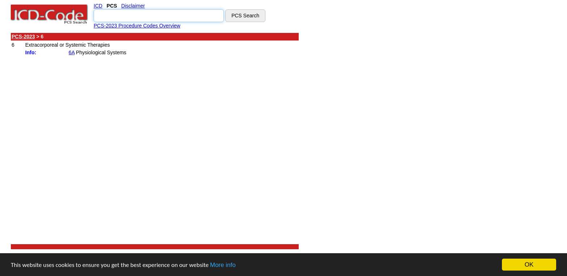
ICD (98, 6)
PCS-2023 (23, 36)
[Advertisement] (363, 140)
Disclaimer (133, 6)
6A (71, 52)
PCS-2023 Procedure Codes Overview (137, 26)
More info (223, 265)
